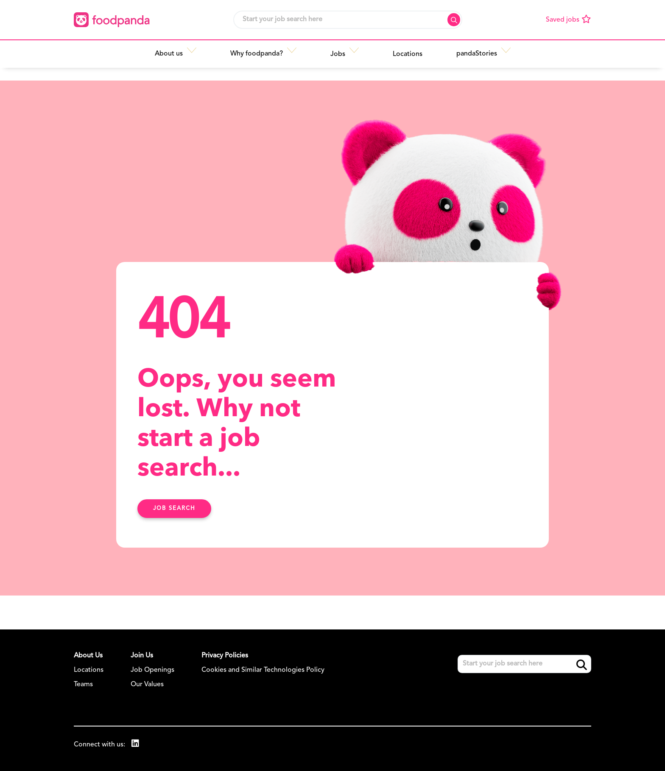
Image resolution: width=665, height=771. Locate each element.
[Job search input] (347, 20)
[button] (197, 53)
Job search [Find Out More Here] (174, 508)
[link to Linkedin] (135, 744)
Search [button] (453, 19)
